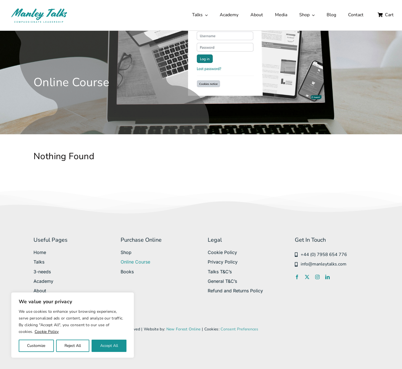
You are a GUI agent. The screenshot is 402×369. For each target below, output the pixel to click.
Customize (36, 345)
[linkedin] (327, 277)
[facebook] (297, 277)
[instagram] (317, 277)
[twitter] (307, 277)
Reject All (72, 345)
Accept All (109, 345)
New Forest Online (183, 329)
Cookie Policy (47, 331)
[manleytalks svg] (39, 9)
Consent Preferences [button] (239, 329)
